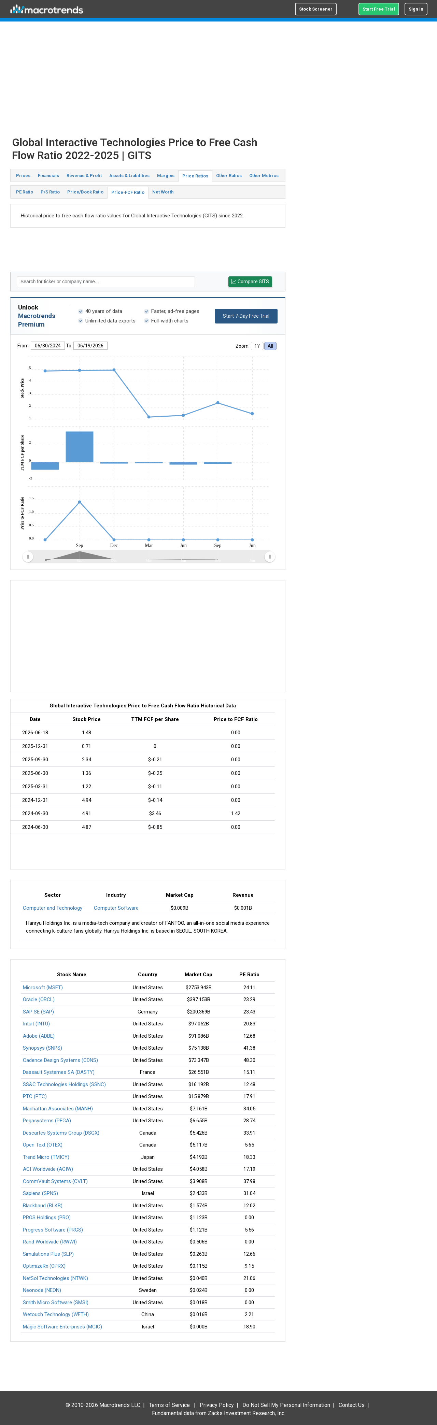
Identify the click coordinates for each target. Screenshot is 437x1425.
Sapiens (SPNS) (40, 1193)
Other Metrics (264, 175)
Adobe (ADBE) (39, 1036)
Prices (23, 175)
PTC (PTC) (35, 1096)
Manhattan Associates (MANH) (58, 1109)
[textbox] (106, 281)
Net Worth (162, 192)
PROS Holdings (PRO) (47, 1217)
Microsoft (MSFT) (43, 987)
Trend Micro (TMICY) (46, 1157)
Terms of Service (169, 1405)
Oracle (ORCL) (39, 999)
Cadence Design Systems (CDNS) (60, 1060)
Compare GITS (250, 281)
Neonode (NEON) (42, 1290)
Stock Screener (316, 9)
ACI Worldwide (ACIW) (48, 1169)
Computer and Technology (52, 908)
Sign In (416, 9)
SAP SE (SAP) (38, 1012)
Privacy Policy (217, 1405)
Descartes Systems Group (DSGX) (61, 1133)
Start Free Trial (379, 9)
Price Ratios (195, 175)
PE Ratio (24, 192)
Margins (165, 175)
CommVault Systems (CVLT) (55, 1181)
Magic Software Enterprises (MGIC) (62, 1327)
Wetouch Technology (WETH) (56, 1314)
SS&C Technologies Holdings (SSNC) (64, 1084)
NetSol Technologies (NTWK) (55, 1278)
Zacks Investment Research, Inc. (246, 1413)
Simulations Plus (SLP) (48, 1254)
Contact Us (352, 1405)
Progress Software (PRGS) (53, 1230)
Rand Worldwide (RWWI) (50, 1242)
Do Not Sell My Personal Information (286, 1405)
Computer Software (116, 908)
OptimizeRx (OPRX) (44, 1266)
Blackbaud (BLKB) (42, 1206)
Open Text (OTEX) (42, 1145)
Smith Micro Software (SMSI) (55, 1302)
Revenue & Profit (84, 175)
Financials (48, 175)
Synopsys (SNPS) (42, 1048)
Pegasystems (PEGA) (47, 1121)
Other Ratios (229, 175)
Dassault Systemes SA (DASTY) (59, 1072)
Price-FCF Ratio (127, 192)
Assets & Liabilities (129, 175)
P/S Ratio (50, 192)
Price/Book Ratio (85, 192)
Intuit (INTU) (36, 1024)
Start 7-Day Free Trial (246, 316)
